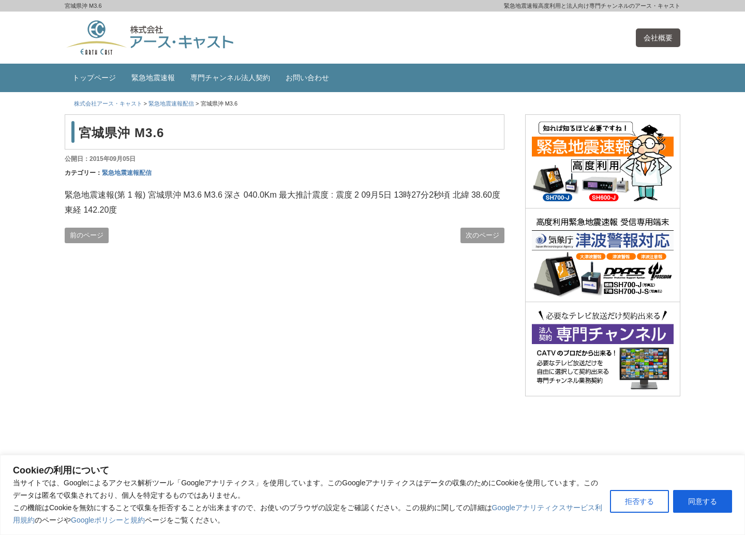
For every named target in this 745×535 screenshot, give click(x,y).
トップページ (94, 77)
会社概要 (658, 38)
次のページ (482, 235)
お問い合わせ (307, 77)
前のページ (86, 235)
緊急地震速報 (153, 77)
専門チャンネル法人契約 (230, 77)
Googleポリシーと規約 (108, 520)
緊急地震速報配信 (127, 172)
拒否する (639, 501)
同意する (702, 501)
